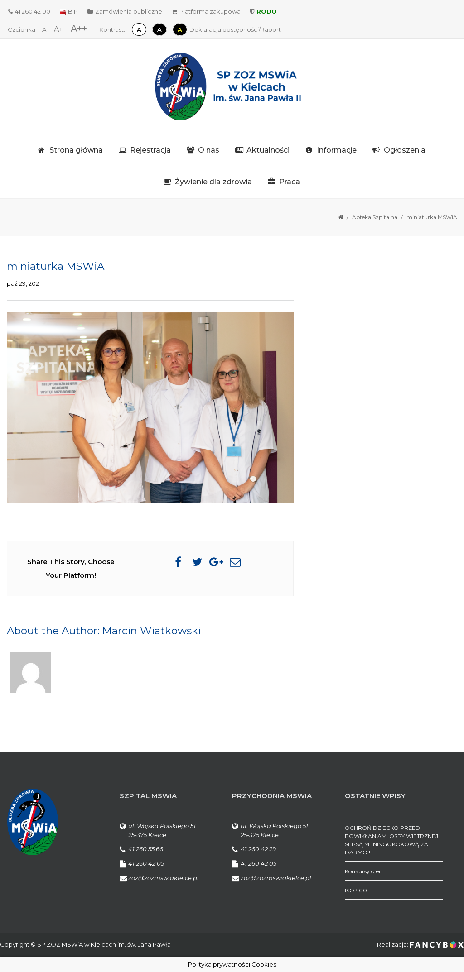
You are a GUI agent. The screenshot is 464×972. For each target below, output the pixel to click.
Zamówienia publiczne (124, 11)
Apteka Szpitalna (374, 217)
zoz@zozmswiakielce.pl (163, 877)
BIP (69, 11)
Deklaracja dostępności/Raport (235, 29)
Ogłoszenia (404, 150)
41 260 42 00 (29, 11)
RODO (263, 11)
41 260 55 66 (145, 848)
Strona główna (76, 150)
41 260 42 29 (258, 848)
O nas (208, 150)
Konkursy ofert (364, 871)
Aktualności (268, 150)
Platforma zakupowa (206, 11)
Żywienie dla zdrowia (213, 181)
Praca (289, 181)
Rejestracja (150, 150)
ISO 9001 (357, 890)
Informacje (337, 150)
